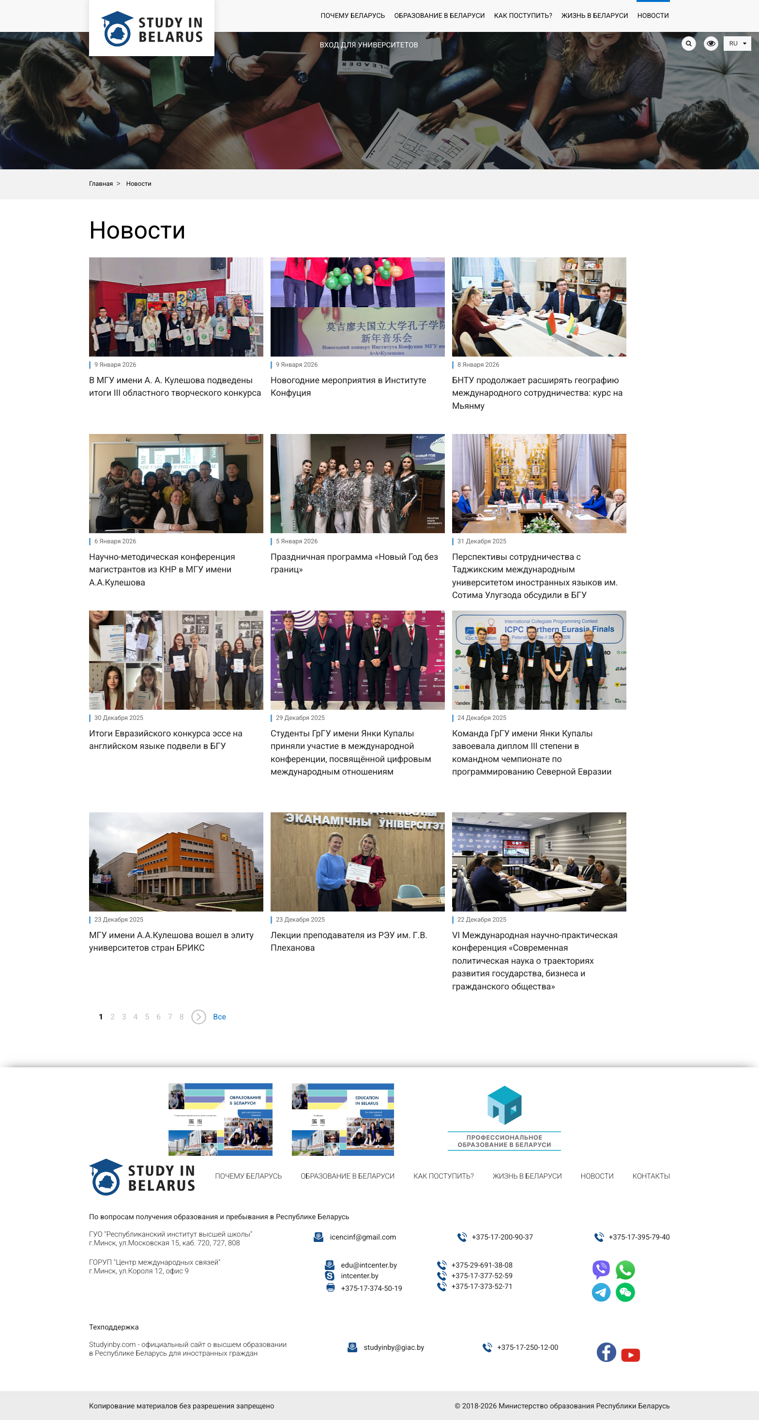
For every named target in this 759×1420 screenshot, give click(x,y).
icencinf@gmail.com (363, 1237)
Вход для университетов (368, 45)
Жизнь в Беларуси (595, 16)
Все (219, 1016)
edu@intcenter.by (369, 1265)
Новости (653, 16)
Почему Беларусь (352, 16)
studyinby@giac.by (394, 1347)
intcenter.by (360, 1275)
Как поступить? (523, 16)
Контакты (651, 1176)
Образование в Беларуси (439, 16)
